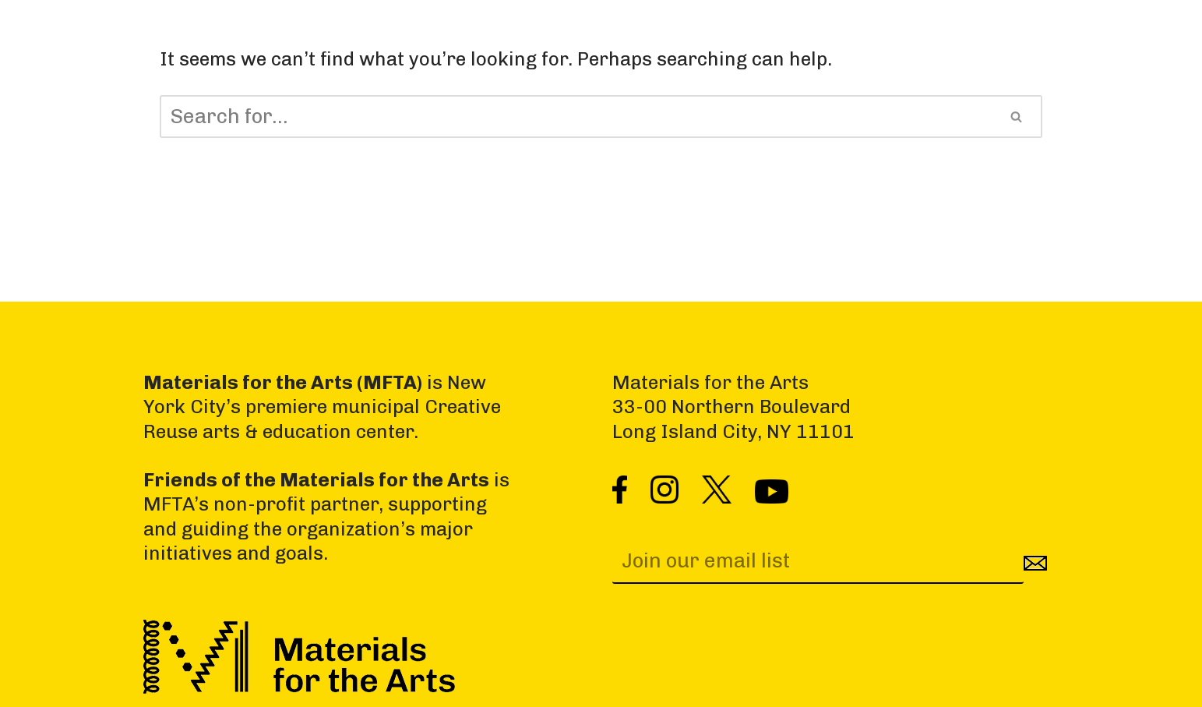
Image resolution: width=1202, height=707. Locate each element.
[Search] (576, 116)
